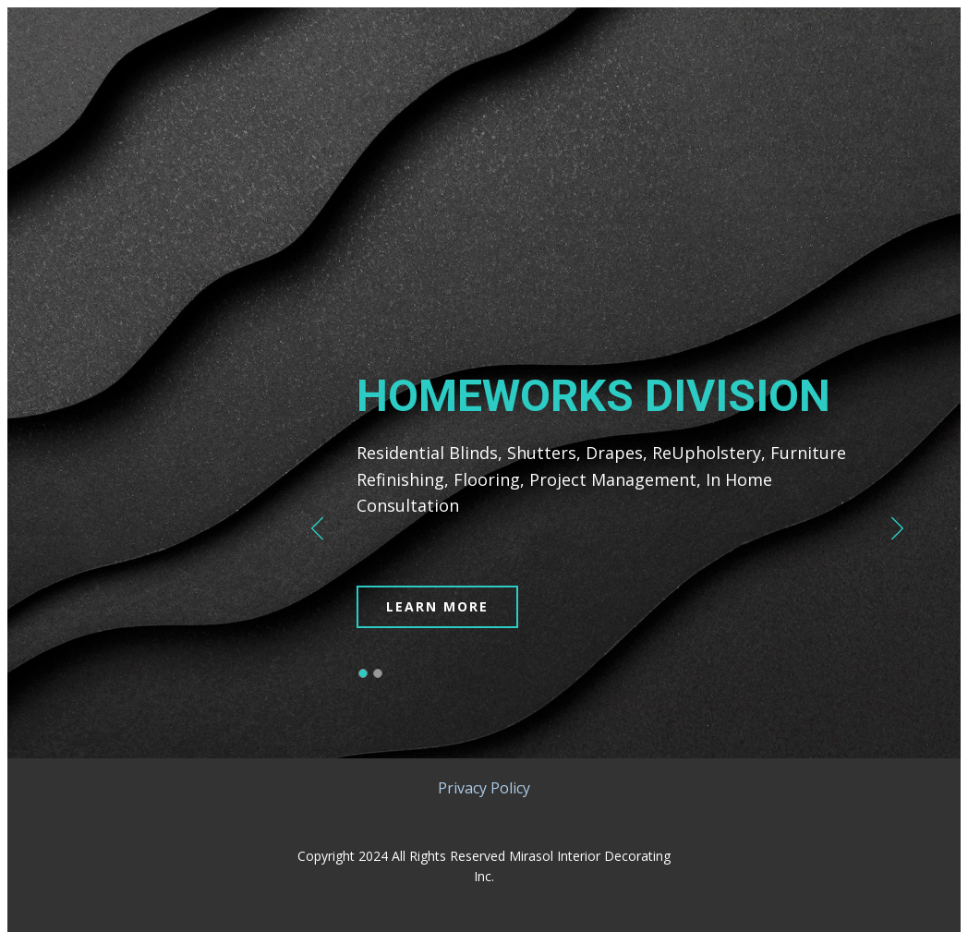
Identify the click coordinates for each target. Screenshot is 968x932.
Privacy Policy (484, 788)
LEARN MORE (437, 606)
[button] (317, 529)
